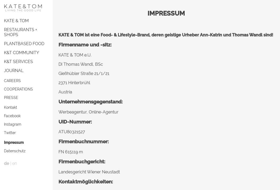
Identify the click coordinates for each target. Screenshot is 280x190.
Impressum (14, 142)
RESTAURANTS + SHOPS (20, 32)
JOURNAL (13, 70)
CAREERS (12, 80)
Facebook (12, 115)
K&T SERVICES (18, 61)
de (6, 163)
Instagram (12, 124)
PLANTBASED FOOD (24, 43)
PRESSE (11, 97)
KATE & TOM (16, 20)
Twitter (10, 132)
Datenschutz (15, 151)
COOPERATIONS (18, 89)
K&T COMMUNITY (21, 52)
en (14, 163)
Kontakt (10, 107)
